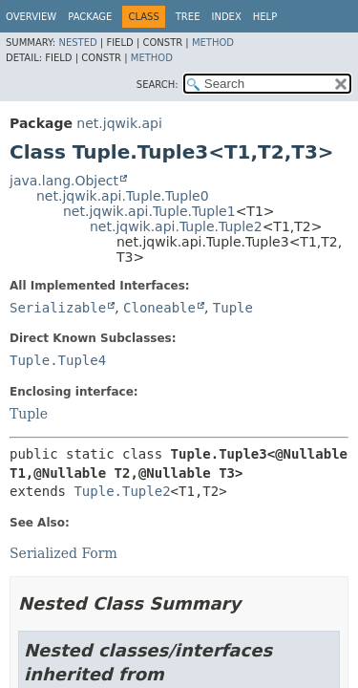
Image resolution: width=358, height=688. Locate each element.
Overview (31, 16)
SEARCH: (158, 84)
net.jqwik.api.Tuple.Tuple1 (149, 211)
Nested (77, 42)
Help (265, 16)
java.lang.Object (64, 180)
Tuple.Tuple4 (58, 360)
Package (90, 16)
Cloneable (159, 307)
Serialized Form (63, 553)
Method (213, 42)
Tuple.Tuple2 (122, 491)
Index (226, 16)
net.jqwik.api (118, 123)
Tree (188, 16)
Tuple (233, 307)
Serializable (58, 307)
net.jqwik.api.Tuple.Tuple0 (122, 196)
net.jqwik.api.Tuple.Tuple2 (176, 226)
